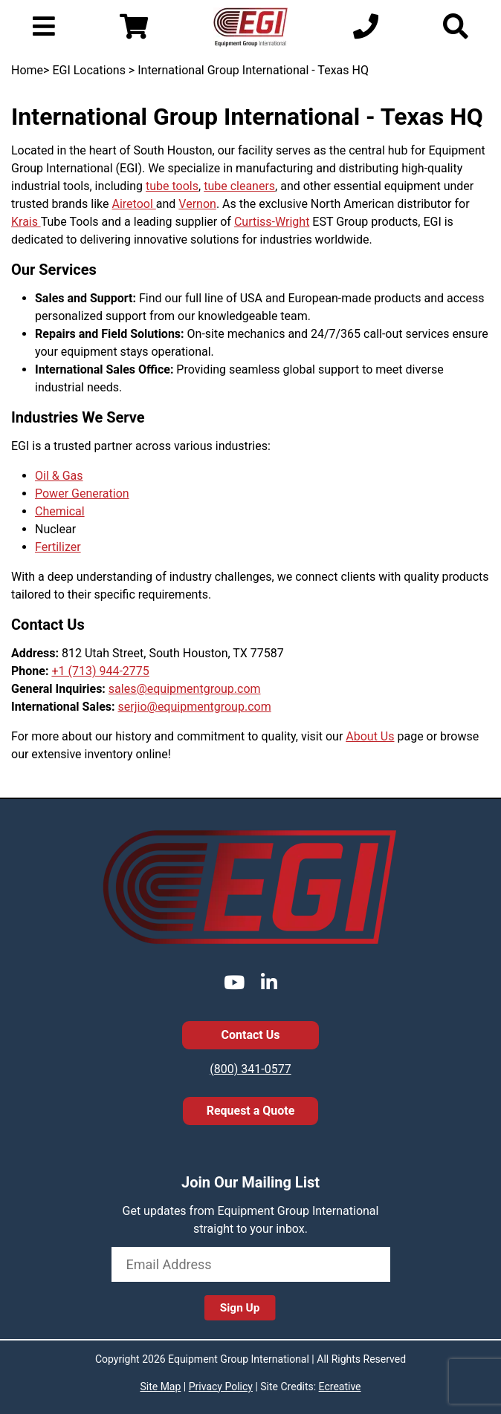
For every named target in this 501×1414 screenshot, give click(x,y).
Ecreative (340, 1386)
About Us (370, 736)
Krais (26, 222)
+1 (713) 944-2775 (100, 671)
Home (27, 70)
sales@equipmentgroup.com (185, 689)
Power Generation (82, 493)
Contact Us (251, 1035)
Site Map (160, 1386)
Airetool (134, 204)
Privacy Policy (221, 1386)
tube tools (172, 186)
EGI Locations (88, 70)
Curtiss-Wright (271, 222)
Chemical (60, 511)
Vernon (197, 204)
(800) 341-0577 (250, 1069)
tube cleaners (239, 186)
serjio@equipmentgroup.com (194, 707)
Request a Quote (251, 1111)
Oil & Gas (59, 476)
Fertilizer (58, 547)
